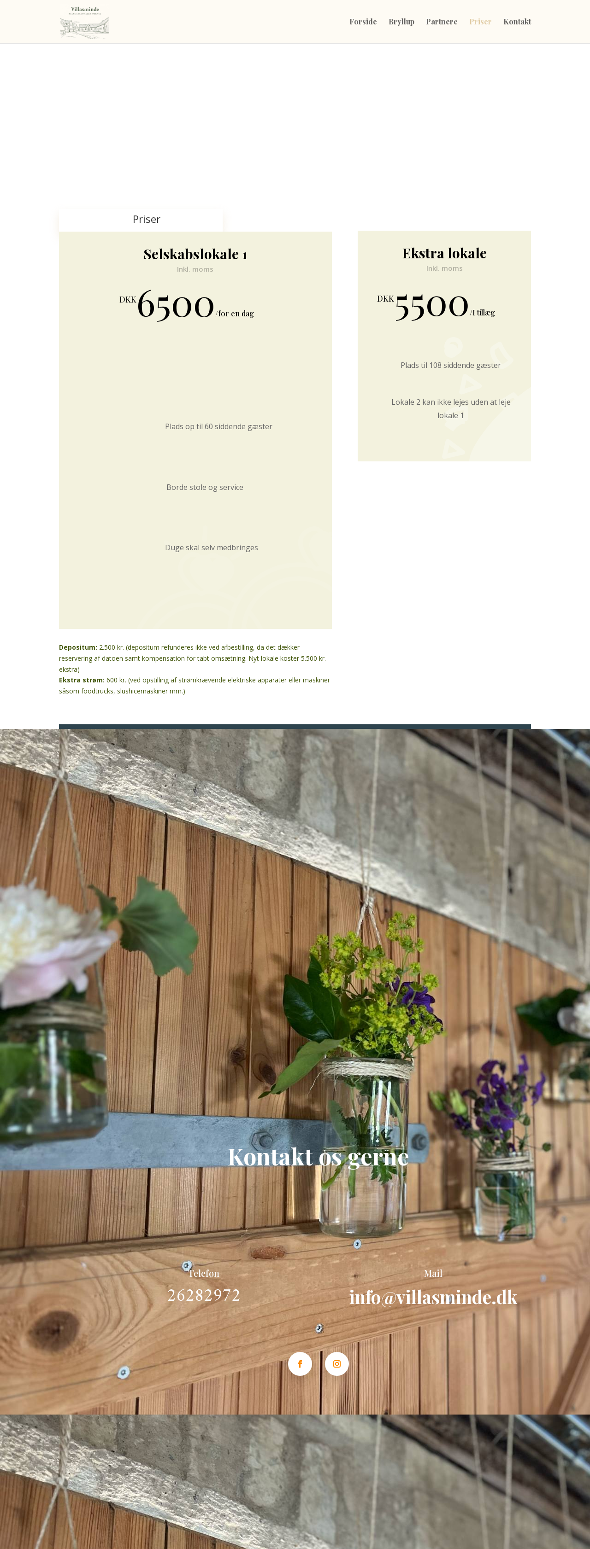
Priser (480, 22)
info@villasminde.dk (433, 1297)
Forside (363, 22)
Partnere (442, 22)
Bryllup (401, 22)
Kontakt (517, 22)
